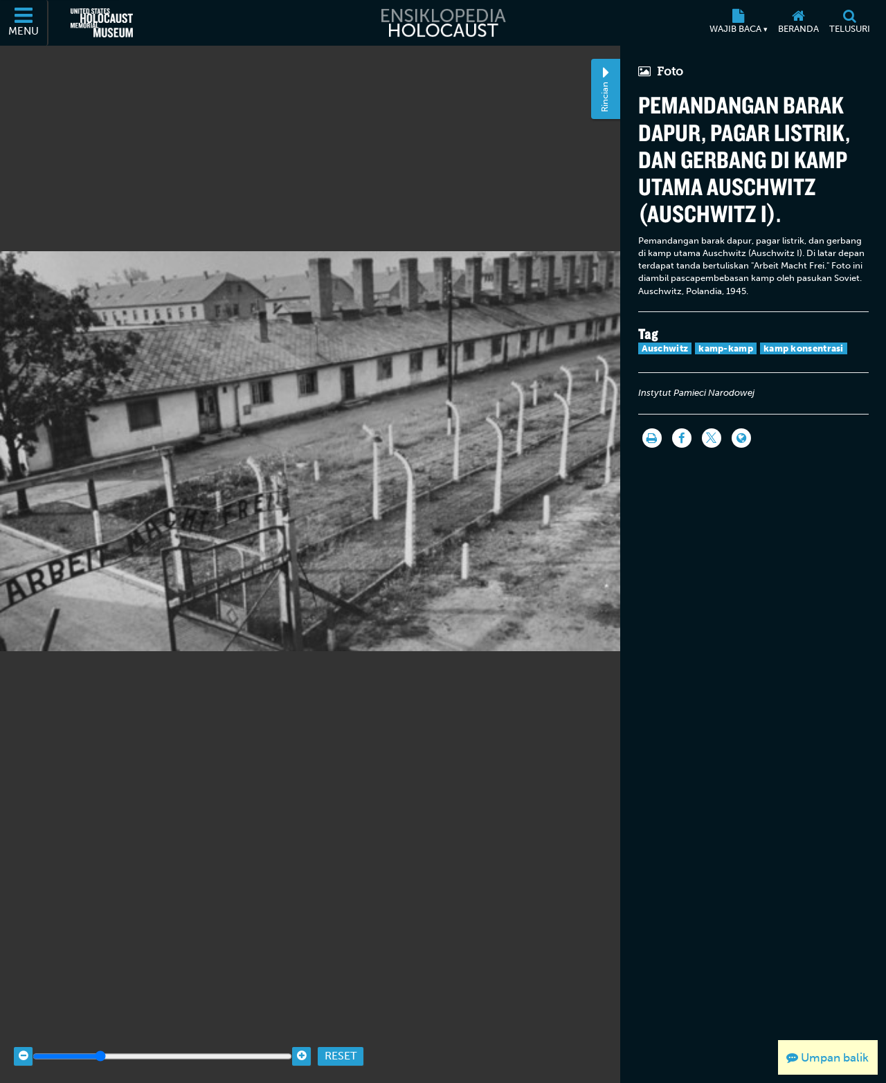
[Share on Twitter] (711, 438)
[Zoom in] (301, 1046)
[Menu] (24, 23)
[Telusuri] (849, 23)
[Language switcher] (741, 438)
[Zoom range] (162, 1046)
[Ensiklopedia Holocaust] (443, 22)
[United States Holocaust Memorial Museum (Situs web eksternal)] (102, 23)
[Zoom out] (23, 1046)
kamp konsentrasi (803, 348)
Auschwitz (665, 348)
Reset (340, 1046)
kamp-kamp (725, 348)
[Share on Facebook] (681, 438)
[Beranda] (798, 23)
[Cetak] (652, 438)
